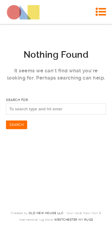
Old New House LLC (46, 213)
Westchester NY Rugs (73, 219)
